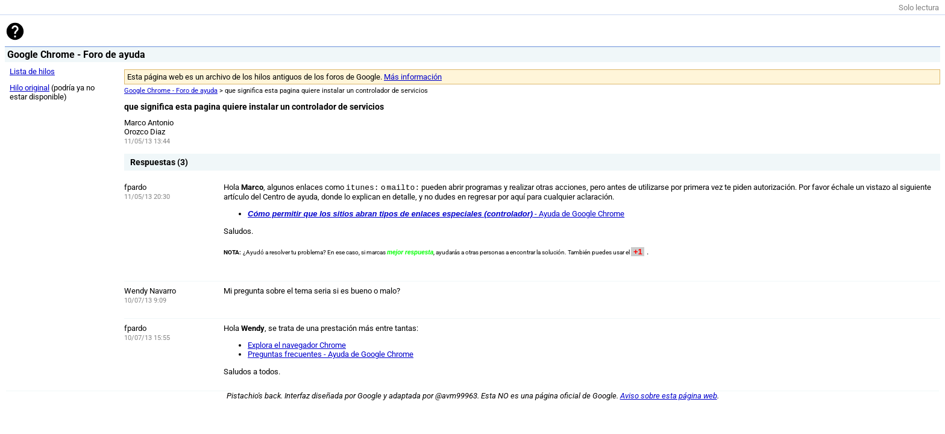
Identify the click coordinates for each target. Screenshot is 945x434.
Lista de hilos (32, 71)
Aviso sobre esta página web (668, 395)
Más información (413, 76)
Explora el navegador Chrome (297, 345)
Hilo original (29, 87)
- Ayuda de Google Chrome (436, 213)
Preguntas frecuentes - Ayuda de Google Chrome (330, 354)
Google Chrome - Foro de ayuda (171, 91)
